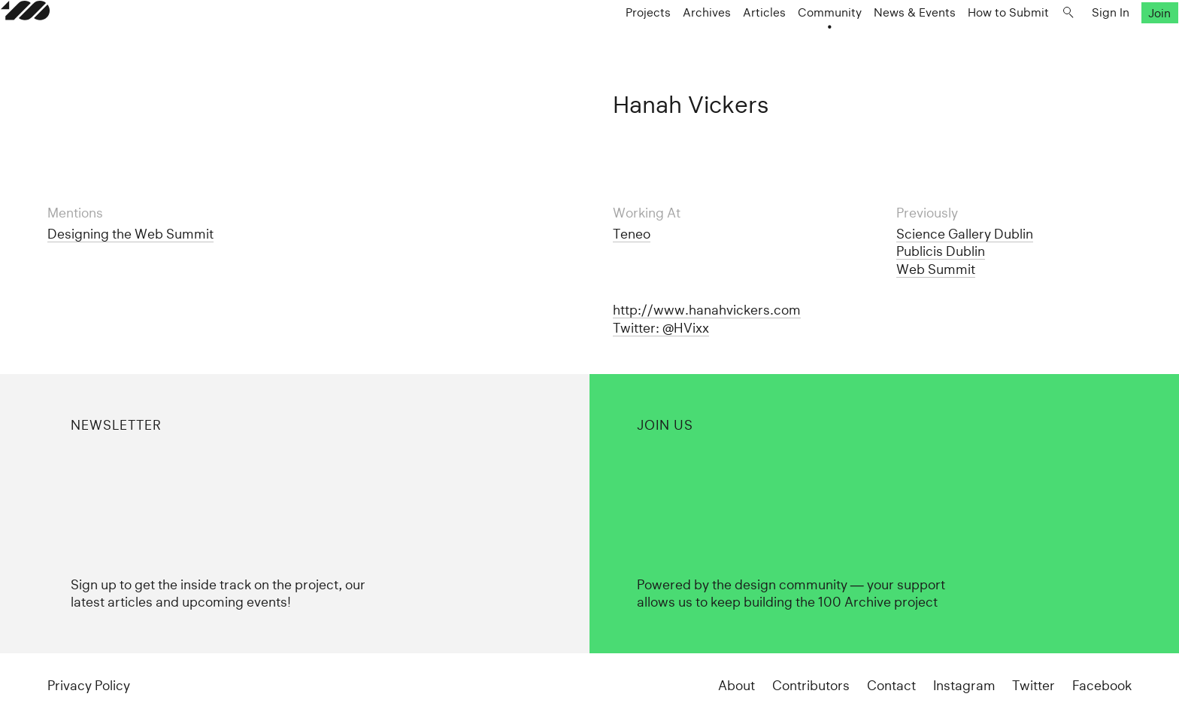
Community (783, 42)
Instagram (964, 685)
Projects (601, 42)
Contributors (811, 685)
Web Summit (935, 269)
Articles (717, 42)
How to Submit (961, 42)
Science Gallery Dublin (964, 234)
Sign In (1064, 42)
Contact (891, 685)
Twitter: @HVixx (661, 328)
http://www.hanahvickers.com (707, 310)
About (736, 685)
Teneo (631, 234)
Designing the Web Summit (130, 234)
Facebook (1102, 685)
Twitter (1033, 685)
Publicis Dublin (940, 251)
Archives (660, 42)
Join (1113, 42)
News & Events (868, 42)
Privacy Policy (88, 685)
